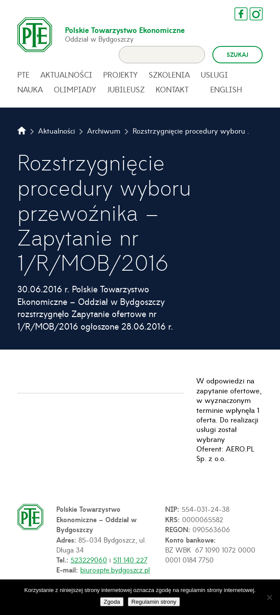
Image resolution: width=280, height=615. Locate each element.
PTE (23, 74)
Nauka (30, 89)
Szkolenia (169, 74)
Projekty (120, 74)
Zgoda (112, 602)
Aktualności (66, 74)
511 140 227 (130, 559)
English (226, 89)
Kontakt (172, 89)
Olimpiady (75, 89)
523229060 (89, 559)
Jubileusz (126, 89)
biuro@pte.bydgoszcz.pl (115, 569)
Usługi (214, 74)
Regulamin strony (153, 602)
